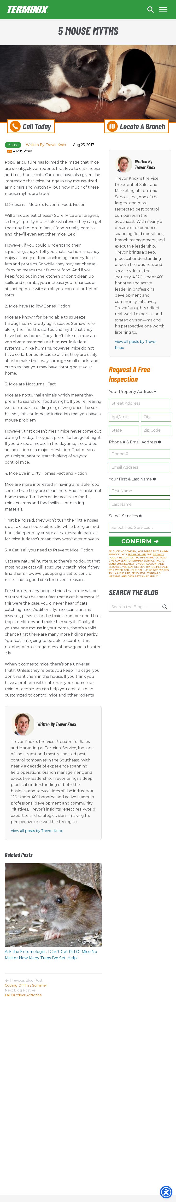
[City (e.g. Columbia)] (156, 417)
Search (150, 9)
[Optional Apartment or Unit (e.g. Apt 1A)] (124, 417)
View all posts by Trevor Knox (37, 831)
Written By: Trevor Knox (46, 145)
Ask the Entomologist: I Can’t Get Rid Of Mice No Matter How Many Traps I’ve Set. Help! (51, 954)
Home (28, 9)
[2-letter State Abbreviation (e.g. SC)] (124, 430)
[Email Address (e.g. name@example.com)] (139, 467)
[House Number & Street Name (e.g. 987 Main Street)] (139, 403)
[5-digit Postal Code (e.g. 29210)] (156, 430)
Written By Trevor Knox (56, 724)
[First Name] (139, 491)
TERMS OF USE (137, 554)
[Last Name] (139, 504)
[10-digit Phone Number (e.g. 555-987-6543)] (139, 454)
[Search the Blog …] (140, 607)
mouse (13, 145)
